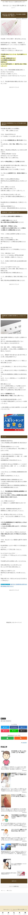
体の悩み (3, 718)
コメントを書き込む (14, 886)
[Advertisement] (14, 102)
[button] (23, 730)
